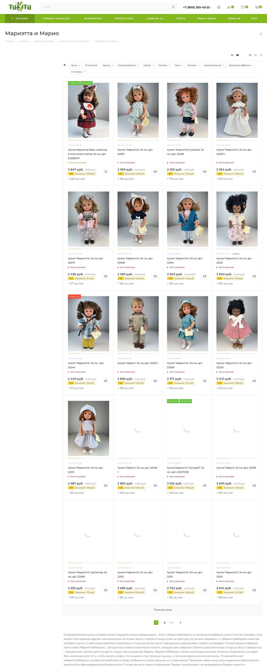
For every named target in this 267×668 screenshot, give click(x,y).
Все (172, 622)
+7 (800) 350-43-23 (196, 7)
